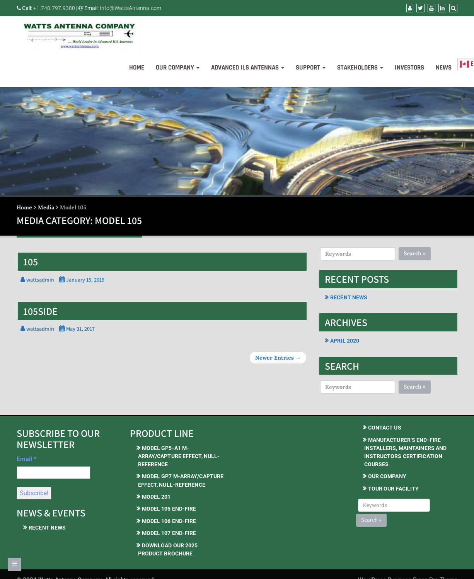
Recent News (348, 297)
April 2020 (344, 341)
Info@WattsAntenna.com (130, 8)
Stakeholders (360, 67)
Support (311, 67)
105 (30, 261)
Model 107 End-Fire (169, 533)
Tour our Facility (393, 489)
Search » (415, 253)
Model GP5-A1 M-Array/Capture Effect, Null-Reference (179, 456)
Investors (409, 67)
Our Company (177, 67)
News (444, 67)
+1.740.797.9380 (54, 8)
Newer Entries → (278, 357)
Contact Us (384, 427)
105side (40, 311)
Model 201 (156, 497)
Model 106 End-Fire (169, 521)
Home (136, 67)
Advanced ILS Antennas (247, 67)
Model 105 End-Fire (169, 509)
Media (46, 207)
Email (26, 459)
